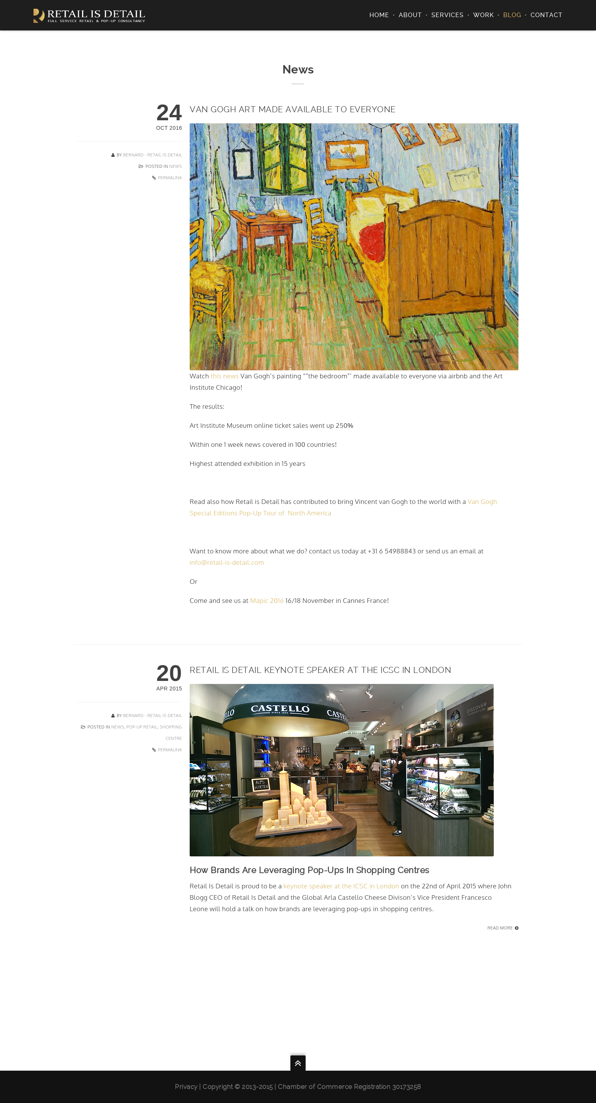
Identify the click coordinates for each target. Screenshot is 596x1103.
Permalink (170, 177)
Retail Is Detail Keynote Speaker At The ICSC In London (320, 670)
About (410, 15)
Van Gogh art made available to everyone (293, 109)
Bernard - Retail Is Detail (152, 155)
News (175, 166)
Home (379, 15)
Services (447, 15)
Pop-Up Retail (142, 727)
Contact (547, 15)
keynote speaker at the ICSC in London (342, 886)
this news (225, 376)
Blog (512, 15)
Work (483, 15)
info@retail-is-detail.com (227, 562)
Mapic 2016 (267, 600)
